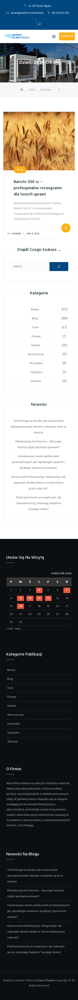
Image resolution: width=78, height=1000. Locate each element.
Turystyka (36, 372)
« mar (9, 628)
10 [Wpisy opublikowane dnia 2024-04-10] (29, 598)
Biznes (35, 309)
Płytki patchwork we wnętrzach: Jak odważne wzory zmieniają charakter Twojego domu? (38, 503)
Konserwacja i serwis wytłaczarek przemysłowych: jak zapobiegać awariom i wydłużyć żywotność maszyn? (38, 462)
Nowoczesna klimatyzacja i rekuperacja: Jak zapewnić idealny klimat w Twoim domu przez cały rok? (38, 483)
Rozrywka (36, 363)
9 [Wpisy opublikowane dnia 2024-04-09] (20, 598)
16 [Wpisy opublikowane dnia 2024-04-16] (20, 606)
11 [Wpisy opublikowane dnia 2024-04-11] (39, 598)
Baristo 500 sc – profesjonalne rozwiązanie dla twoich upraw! (38, 188)
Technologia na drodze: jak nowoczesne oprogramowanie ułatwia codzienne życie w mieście (38, 427)
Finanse (36, 336)
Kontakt (67, 36)
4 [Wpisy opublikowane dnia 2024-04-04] (39, 590)
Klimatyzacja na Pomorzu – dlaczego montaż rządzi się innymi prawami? (38, 444)
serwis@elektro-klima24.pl (27, 13)
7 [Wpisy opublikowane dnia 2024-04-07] (67, 590)
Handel (35, 345)
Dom (35, 327)
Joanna (14, 234)
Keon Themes (46, 980)
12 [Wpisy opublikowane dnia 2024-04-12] (48, 598)
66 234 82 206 (60, 13)
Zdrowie (36, 381)
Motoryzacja (36, 354)
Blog (20, 169)
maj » (18, 628)
